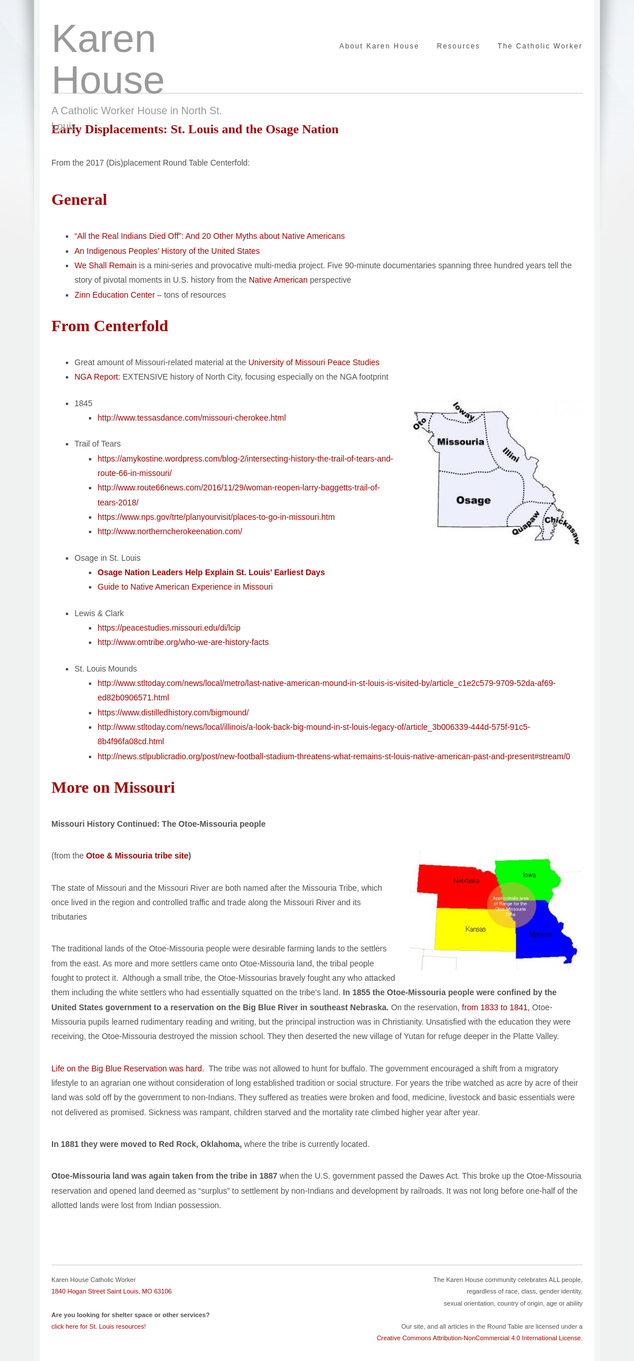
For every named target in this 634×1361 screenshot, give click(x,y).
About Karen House (380, 46)
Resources (458, 46)
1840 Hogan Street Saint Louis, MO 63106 (111, 1291)
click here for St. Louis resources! (98, 1326)
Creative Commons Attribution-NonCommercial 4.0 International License (478, 1337)
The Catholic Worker (540, 46)
